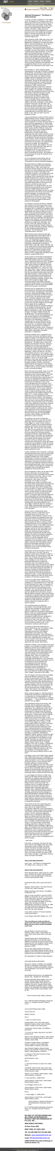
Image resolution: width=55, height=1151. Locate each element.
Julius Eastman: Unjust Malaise (40, 10)
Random (48, 1)
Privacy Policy (27, 1149)
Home (30, 1)
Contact (21, 1149)
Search (42, 1)
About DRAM (15, 1149)
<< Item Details (6, 22)
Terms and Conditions (37, 1149)
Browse (36, 1)
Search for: (4, 8)
